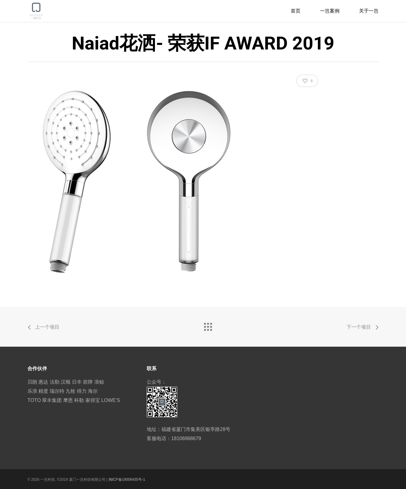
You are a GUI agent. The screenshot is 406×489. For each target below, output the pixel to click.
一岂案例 (330, 10)
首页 (295, 10)
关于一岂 (369, 10)
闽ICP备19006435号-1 (127, 479)
